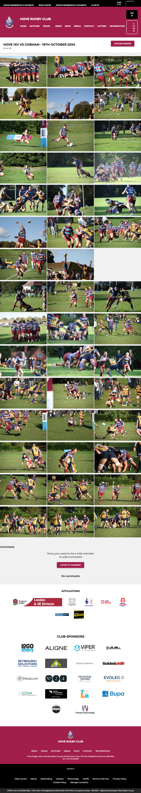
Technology (73, 779)
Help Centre (21, 779)
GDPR (86, 779)
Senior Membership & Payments (71, 5)
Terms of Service (101, 779)
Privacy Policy (119, 779)
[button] (23, 26)
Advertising (46, 779)
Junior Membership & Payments (18, 5)
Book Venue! (45, 5)
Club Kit (95, 5)
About (34, 779)
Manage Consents (79, 782)
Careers (59, 779)
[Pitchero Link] (132, 4)
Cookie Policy (59, 782)
